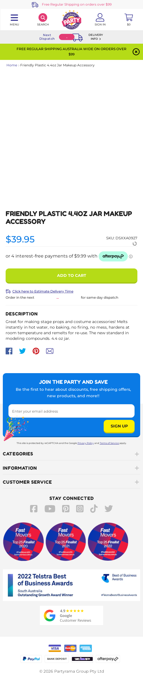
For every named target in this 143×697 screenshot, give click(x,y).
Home (11, 65)
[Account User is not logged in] (100, 19)
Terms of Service (109, 443)
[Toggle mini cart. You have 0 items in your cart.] (128, 19)
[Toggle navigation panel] (14, 19)
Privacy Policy (86, 443)
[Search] (43, 19)
